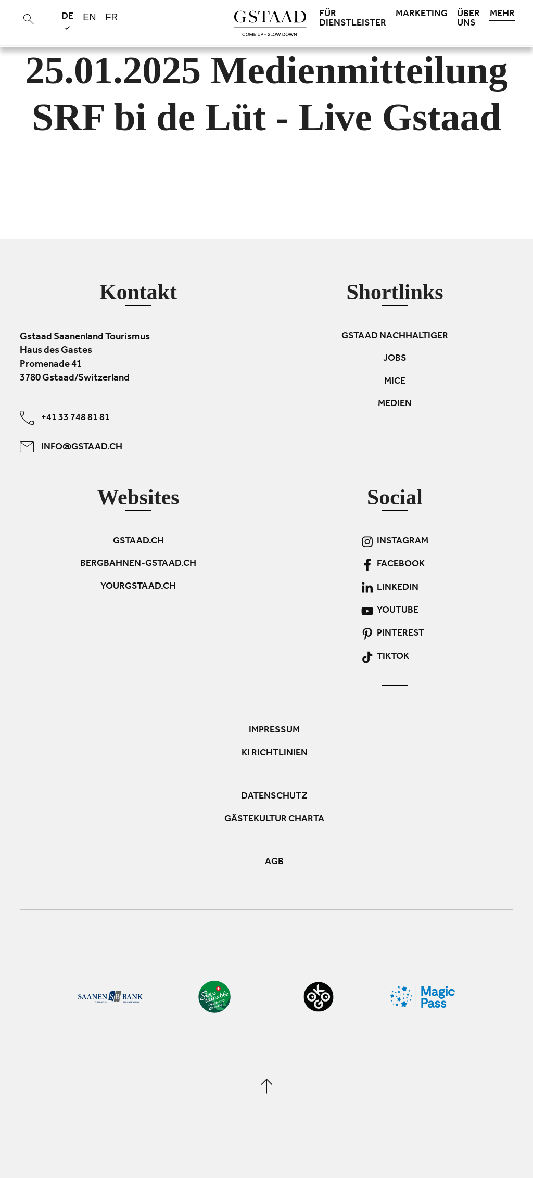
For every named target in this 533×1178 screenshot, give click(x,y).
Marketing (422, 14)
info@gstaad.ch (71, 447)
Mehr (502, 16)
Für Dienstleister (352, 19)
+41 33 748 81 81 (65, 418)
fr (111, 17)
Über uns (468, 19)
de (67, 20)
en (89, 17)
